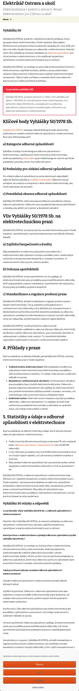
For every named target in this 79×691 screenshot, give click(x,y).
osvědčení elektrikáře (40, 179)
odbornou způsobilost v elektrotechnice (34, 444)
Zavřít (39, 672)
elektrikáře (28, 158)
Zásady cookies (38, 687)
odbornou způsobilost (58, 52)
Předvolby (39, 680)
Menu (6, 19)
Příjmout (39, 664)
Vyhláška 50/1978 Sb (13, 129)
